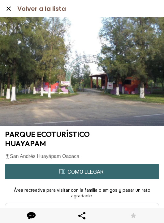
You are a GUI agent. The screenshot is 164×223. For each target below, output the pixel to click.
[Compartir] (82, 215)
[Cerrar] (8, 8)
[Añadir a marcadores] (133, 215)
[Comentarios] (30, 215)
